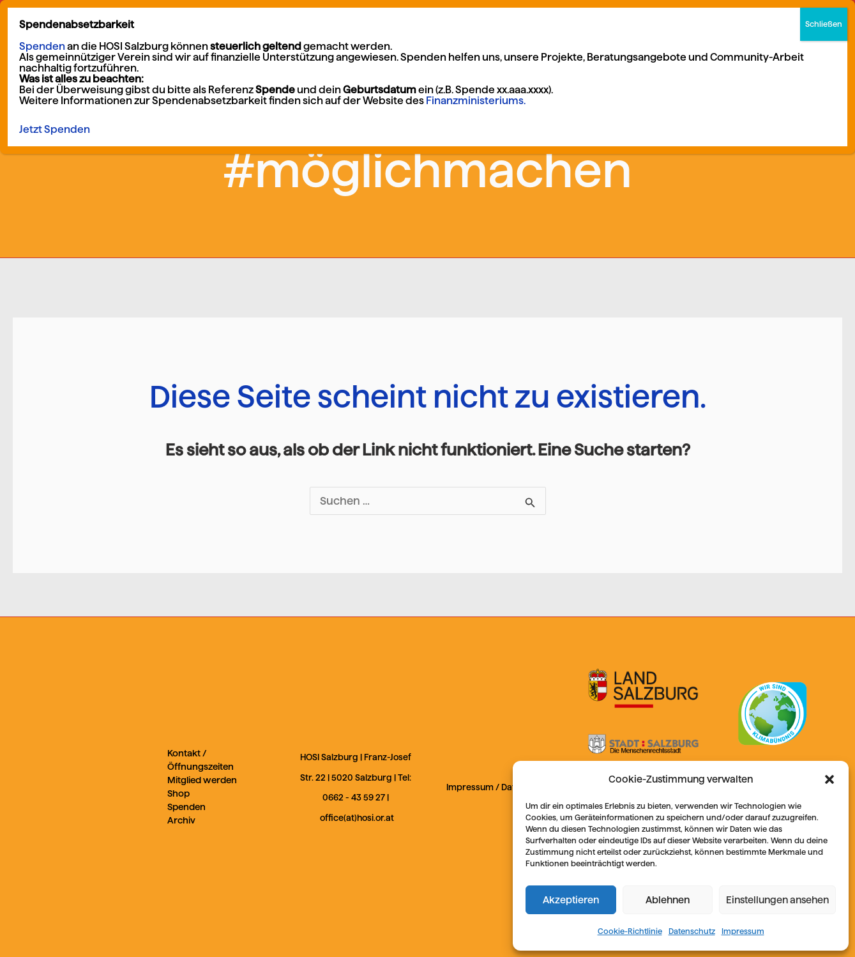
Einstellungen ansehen (777, 899)
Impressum (743, 931)
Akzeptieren (571, 899)
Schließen (823, 24)
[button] (829, 779)
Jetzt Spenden (54, 129)
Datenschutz (692, 931)
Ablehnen (668, 899)
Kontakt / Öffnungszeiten (200, 760)
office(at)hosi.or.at (357, 818)
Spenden (186, 807)
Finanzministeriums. (476, 100)
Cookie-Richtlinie (630, 931)
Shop (178, 793)
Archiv (181, 820)
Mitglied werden (202, 780)
